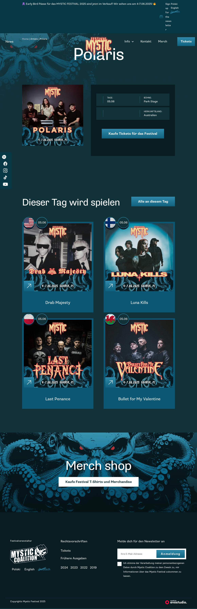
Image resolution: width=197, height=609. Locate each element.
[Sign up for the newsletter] (161, 16)
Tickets (186, 41)
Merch (162, 41)
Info (129, 41)
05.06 (42, 223)
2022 (83, 568)
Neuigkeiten (69, 576)
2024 (64, 568)
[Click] (29, 286)
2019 (93, 568)
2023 (74, 568)
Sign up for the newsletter (168, 17)
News (9, 41)
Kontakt (145, 41)
